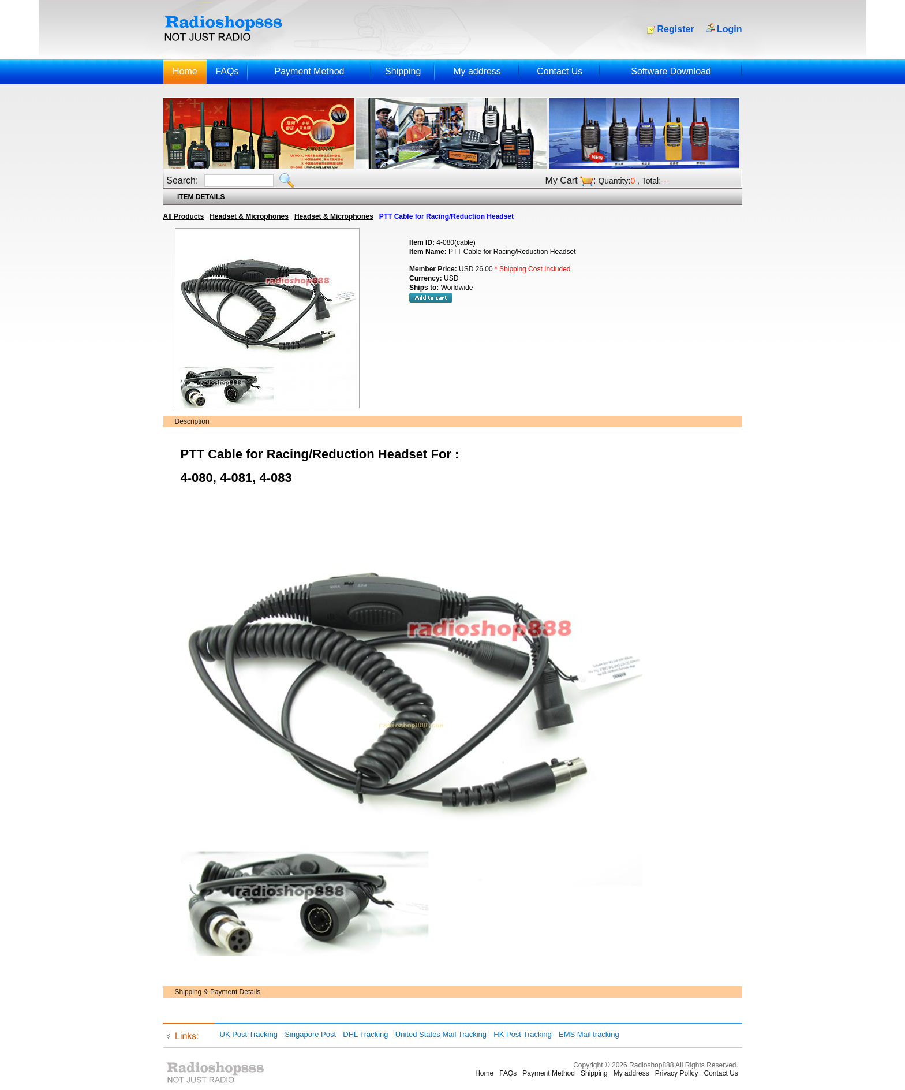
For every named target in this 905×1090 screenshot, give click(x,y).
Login (729, 29)
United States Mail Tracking (441, 1034)
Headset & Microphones (249, 216)
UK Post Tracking (249, 1034)
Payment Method (309, 71)
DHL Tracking (365, 1034)
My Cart (561, 180)
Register (675, 29)
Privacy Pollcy (676, 1073)
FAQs (226, 71)
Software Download (671, 71)
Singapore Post (310, 1034)
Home (185, 71)
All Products (183, 216)
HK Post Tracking (522, 1034)
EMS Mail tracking (589, 1034)
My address (477, 71)
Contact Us (559, 71)
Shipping (403, 71)
